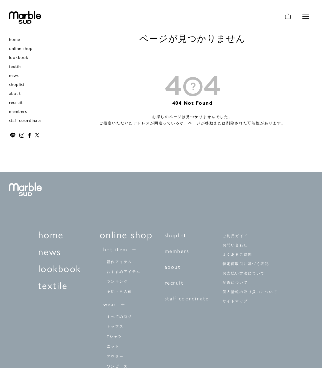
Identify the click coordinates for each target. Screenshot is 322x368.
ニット (113, 346)
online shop (21, 48)
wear (109, 304)
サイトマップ (235, 301)
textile (15, 66)
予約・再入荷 (119, 291)
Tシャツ (114, 336)
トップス (115, 326)
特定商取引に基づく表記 (246, 264)
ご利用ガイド (235, 236)
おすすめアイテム (124, 271)
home (14, 39)
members (18, 111)
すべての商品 (119, 316)
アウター (115, 355)
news (14, 75)
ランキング (117, 281)
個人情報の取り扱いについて (250, 291)
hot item (115, 249)
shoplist (17, 84)
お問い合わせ (235, 245)
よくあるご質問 (237, 254)
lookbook (18, 57)
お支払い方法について (244, 273)
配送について (235, 282)
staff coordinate (25, 120)
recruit (16, 102)
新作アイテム (119, 261)
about (15, 93)
